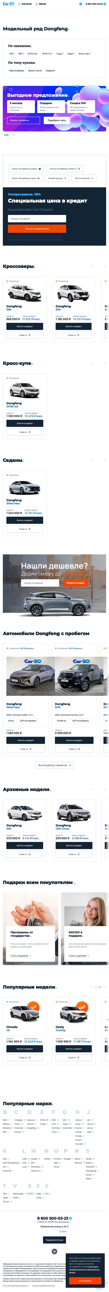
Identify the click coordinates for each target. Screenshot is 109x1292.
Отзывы (62, 1231)
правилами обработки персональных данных (45, 239)
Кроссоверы (16, 70)
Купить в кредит (25, 326)
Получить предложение (37, 228)
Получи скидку (75, 583)
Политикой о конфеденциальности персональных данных (84, 1269)
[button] (6, 134)
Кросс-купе (35, 70)
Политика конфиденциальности (16, 1285)
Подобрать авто (57, 120)
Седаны (50, 70)
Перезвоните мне (54, 1240)
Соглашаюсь (85, 1280)
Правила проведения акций (43, 1285)
